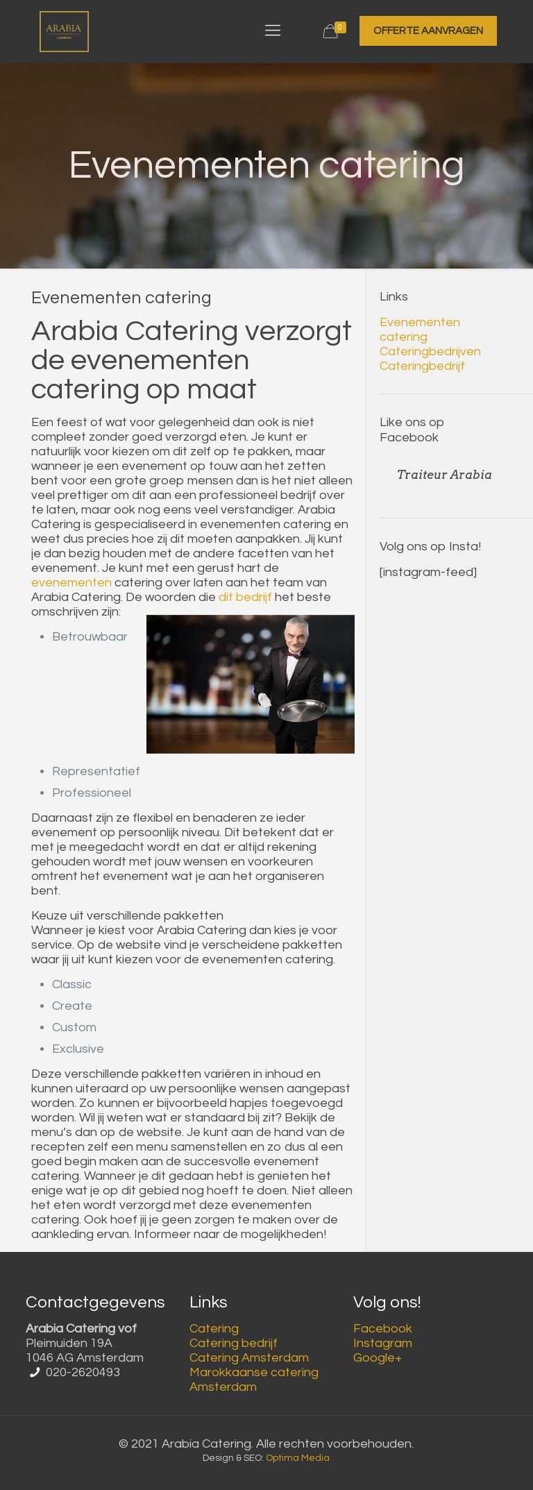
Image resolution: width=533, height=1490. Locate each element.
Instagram (382, 1343)
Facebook (382, 1328)
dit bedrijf (245, 597)
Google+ (377, 1357)
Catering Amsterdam (249, 1357)
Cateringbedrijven (430, 351)
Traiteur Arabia (444, 475)
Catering (214, 1328)
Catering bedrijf (233, 1343)
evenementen (71, 582)
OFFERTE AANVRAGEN (428, 31)
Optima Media (298, 1458)
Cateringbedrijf (422, 366)
